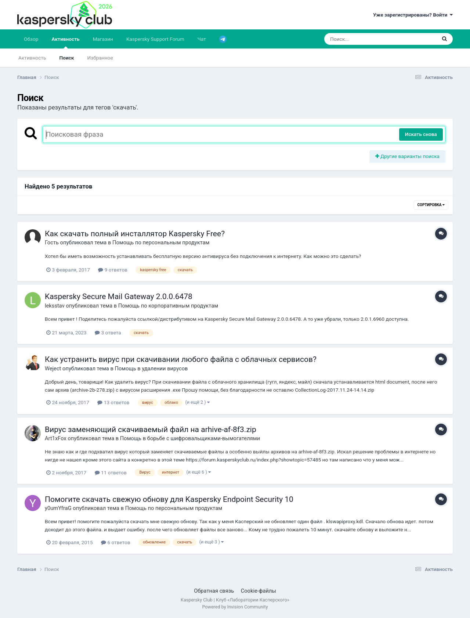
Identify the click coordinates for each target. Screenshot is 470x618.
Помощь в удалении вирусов (151, 368)
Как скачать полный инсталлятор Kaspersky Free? (135, 233)
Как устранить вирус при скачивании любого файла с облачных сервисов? (181, 359)
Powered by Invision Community (235, 607)
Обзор (31, 39)
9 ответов (112, 270)
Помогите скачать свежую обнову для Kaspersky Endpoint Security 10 (169, 499)
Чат (202, 39)
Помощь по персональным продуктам (160, 242)
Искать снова (421, 134)
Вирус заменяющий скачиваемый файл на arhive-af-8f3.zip (150, 429)
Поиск (66, 58)
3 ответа (108, 332)
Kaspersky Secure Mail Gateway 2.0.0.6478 (118, 296)
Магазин (103, 39)
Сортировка (431, 205)
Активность (65, 42)
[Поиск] (366, 39)
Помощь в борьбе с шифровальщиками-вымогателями (190, 438)
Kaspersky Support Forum (155, 39)
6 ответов (115, 542)
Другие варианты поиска (407, 156)
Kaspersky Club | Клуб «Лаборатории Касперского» (235, 600)
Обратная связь (214, 591)
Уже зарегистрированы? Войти (413, 15)
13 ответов (113, 402)
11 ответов (111, 472)
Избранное (100, 58)
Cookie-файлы (258, 591)
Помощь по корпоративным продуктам (168, 305)
